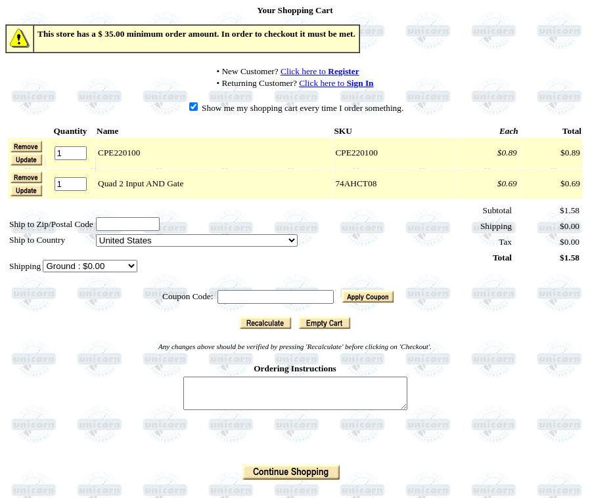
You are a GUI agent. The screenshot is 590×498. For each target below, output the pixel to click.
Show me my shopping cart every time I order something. (296, 108)
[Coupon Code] (275, 297)
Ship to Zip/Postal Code (51, 224)
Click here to (320, 71)
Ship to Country (37, 240)
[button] (26, 159)
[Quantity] (71, 153)
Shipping (26, 266)
